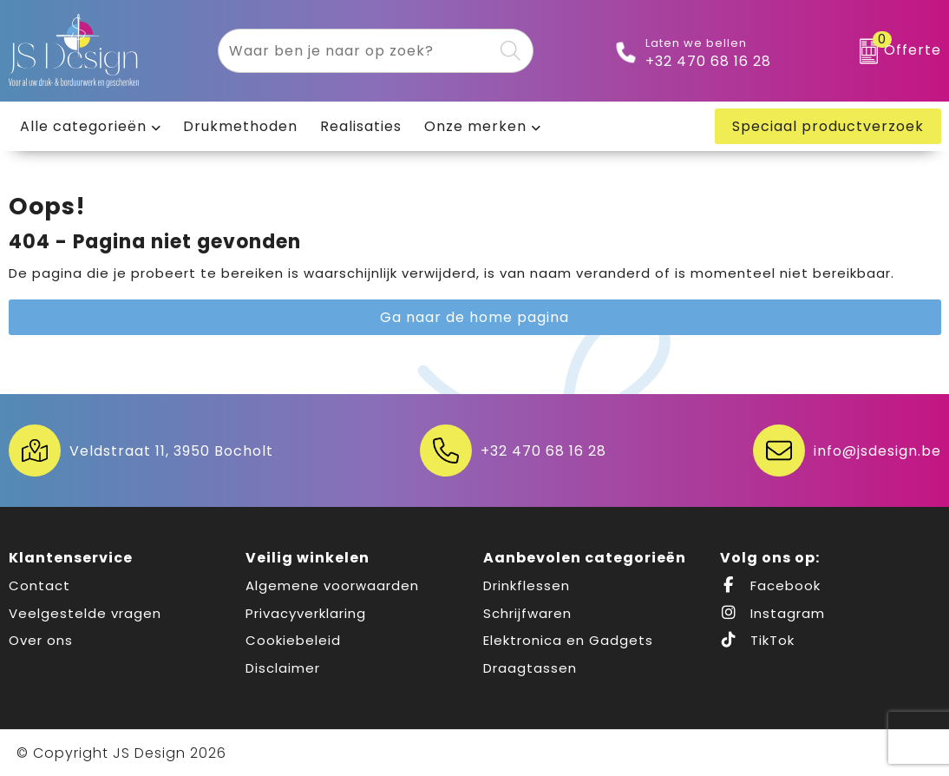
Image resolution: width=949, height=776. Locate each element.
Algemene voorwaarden (332, 585)
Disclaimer (282, 668)
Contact (39, 585)
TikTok (757, 640)
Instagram (772, 613)
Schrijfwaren (527, 613)
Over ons (41, 640)
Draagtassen (530, 668)
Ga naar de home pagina (474, 317)
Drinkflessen (526, 585)
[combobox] (355, 51)
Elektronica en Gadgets (568, 640)
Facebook (770, 585)
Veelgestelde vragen (85, 613)
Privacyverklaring (305, 613)
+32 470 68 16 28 (708, 62)
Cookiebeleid (293, 640)
